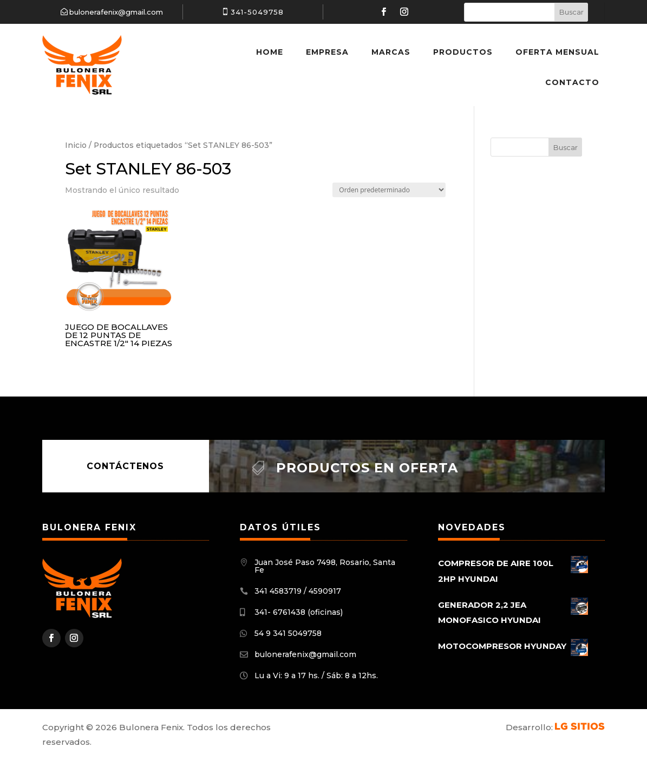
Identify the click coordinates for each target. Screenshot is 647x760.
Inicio (76, 145)
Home (269, 52)
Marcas (390, 52)
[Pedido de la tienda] (389, 190)
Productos (463, 52)
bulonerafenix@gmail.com (116, 12)
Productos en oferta (367, 468)
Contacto (572, 82)
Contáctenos (125, 466)
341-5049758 (257, 12)
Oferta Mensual (557, 52)
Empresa (327, 52)
